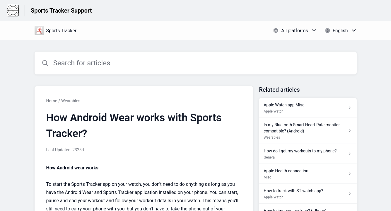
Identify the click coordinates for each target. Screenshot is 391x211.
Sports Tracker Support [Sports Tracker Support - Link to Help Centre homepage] (61, 10)
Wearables (70, 100)
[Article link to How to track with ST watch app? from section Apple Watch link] (307, 194)
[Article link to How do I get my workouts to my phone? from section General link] (307, 154)
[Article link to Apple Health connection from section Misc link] (307, 174)
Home (51, 100)
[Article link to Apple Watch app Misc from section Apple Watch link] (307, 108)
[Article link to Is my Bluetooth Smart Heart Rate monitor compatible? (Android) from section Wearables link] (307, 131)
